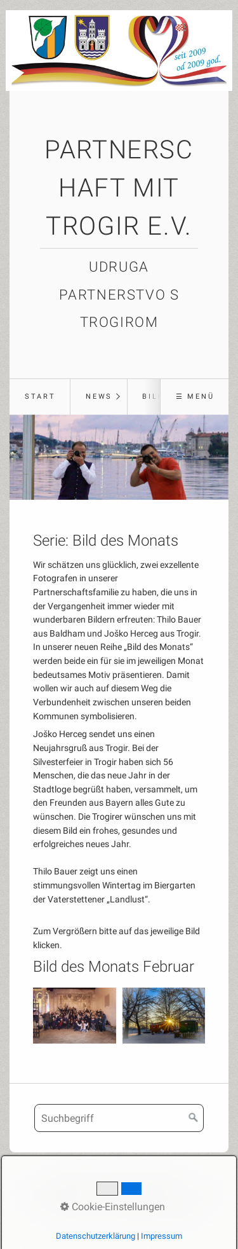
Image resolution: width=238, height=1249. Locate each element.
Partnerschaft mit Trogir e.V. (118, 188)
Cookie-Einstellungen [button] (112, 1207)
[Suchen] (193, 1118)
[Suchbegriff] (119, 1118)
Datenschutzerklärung (95, 1236)
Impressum (161, 1236)
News (99, 396)
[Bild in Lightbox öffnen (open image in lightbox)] (74, 1015)
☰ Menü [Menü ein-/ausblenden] (195, 396)
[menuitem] (40, 397)
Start (40, 396)
